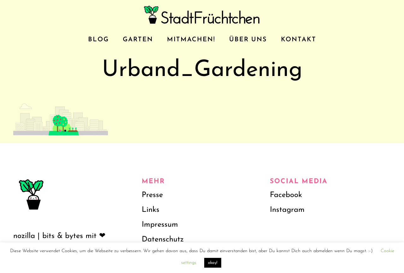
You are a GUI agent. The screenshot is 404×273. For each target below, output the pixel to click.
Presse (152, 195)
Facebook (286, 195)
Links (150, 210)
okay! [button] (212, 263)
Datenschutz (163, 239)
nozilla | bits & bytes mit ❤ (59, 236)
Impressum (160, 225)
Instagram (287, 210)
